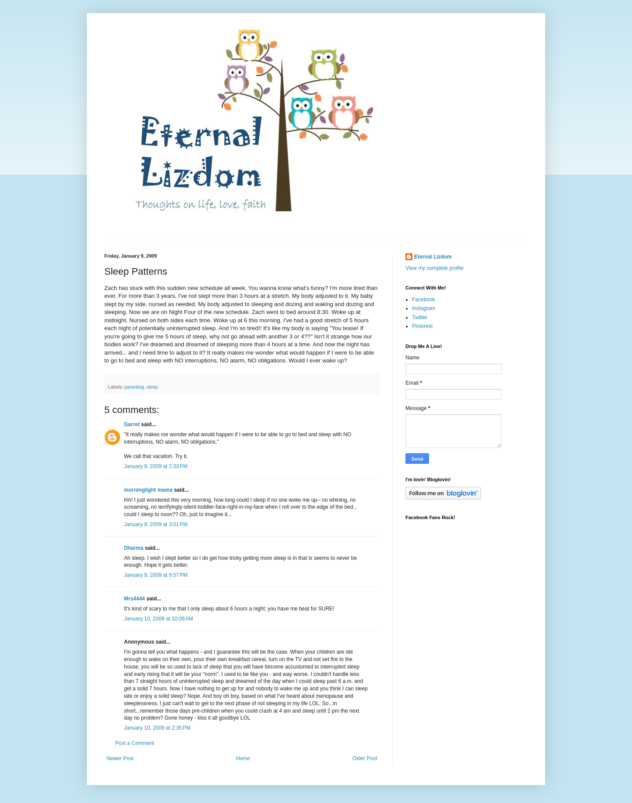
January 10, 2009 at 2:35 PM (157, 728)
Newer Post (120, 758)
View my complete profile (434, 268)
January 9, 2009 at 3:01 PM (156, 524)
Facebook (423, 299)
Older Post (364, 758)
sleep (152, 386)
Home (243, 758)
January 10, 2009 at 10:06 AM (158, 619)
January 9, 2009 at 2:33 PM (156, 466)
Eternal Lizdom (433, 257)
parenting (134, 386)
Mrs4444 (134, 599)
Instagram (423, 308)
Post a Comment (134, 743)
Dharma (134, 548)
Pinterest (422, 326)
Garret (132, 424)
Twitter (419, 317)
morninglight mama (148, 490)
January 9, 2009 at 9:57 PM (156, 575)
